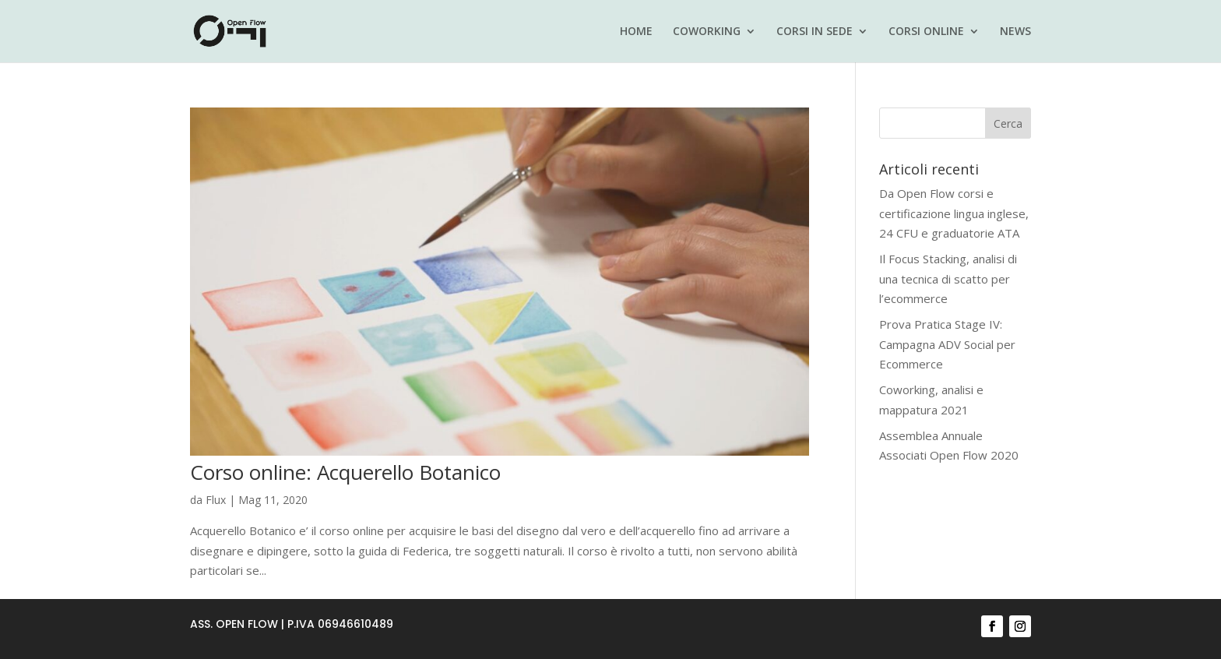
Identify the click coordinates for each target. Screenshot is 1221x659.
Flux (216, 499)
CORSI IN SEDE (814, 32)
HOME (636, 32)
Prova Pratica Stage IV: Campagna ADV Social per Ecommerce (947, 344)
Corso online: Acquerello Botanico (345, 472)
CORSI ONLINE (926, 32)
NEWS (1015, 32)
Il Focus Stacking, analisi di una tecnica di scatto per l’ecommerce (948, 278)
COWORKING (707, 32)
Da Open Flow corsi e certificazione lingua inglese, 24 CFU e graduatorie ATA (954, 213)
